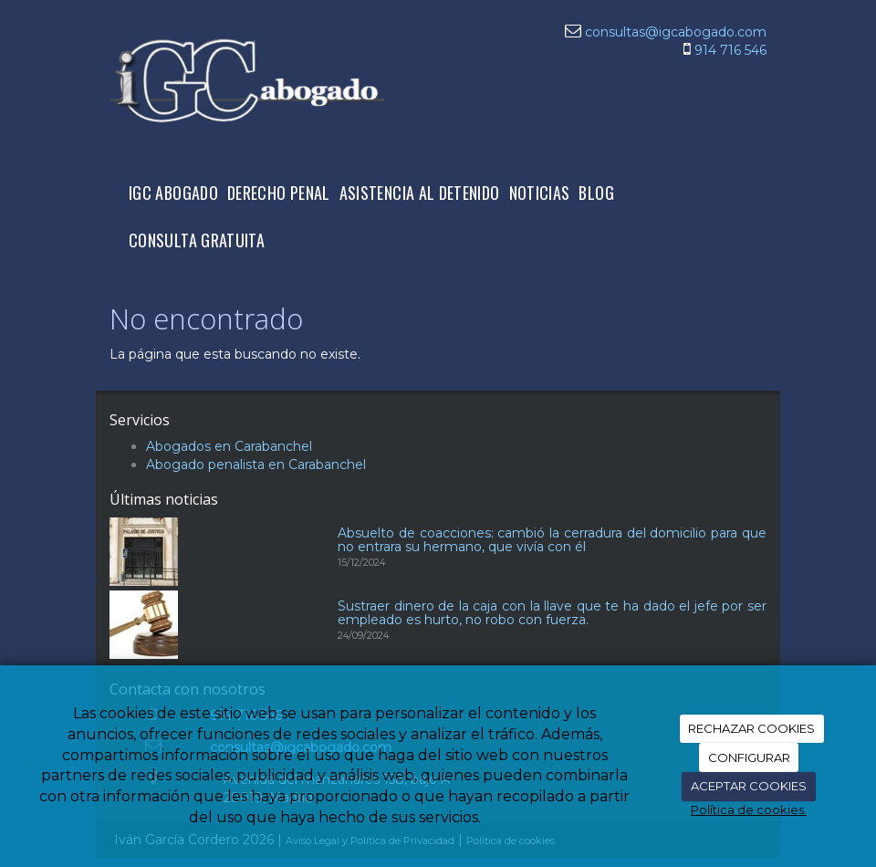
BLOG (596, 192)
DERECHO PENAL (278, 192)
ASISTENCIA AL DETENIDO (419, 192)
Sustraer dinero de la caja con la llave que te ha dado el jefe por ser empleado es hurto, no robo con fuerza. (552, 613)
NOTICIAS (539, 192)
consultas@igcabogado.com (675, 32)
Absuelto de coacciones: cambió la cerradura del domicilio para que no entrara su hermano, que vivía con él (552, 540)
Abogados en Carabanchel (229, 446)
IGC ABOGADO (173, 192)
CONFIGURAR (749, 757)
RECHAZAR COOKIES (751, 728)
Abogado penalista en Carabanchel (256, 464)
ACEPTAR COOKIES (749, 785)
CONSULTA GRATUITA (197, 240)
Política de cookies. (749, 809)
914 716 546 (730, 50)
